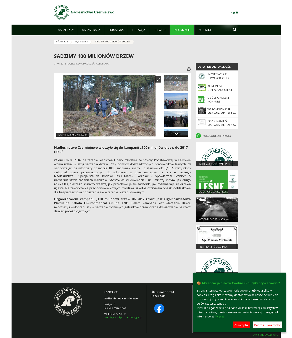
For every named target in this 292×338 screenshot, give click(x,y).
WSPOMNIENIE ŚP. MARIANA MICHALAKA (221, 111)
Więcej (219, 316)
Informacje (62, 41)
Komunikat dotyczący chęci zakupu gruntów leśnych (220, 91)
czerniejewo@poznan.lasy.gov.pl (123, 317)
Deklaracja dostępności (265, 334)
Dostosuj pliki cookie (267, 325)
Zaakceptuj (241, 325)
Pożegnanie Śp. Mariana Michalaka (221, 123)
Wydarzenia (81, 41)
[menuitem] (66, 30)
